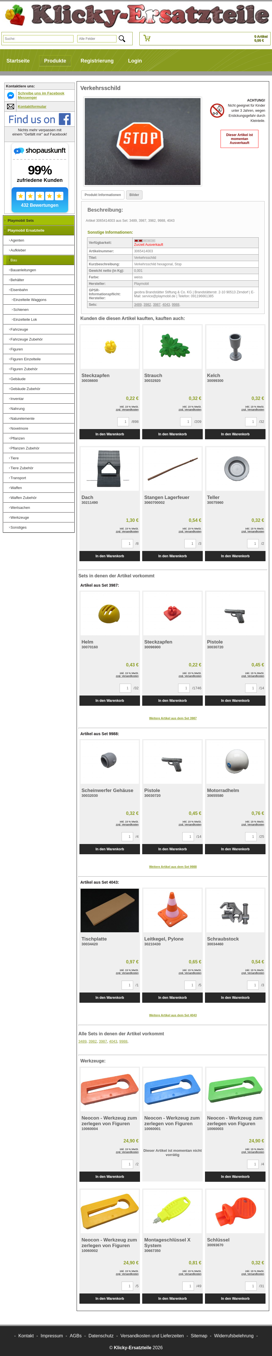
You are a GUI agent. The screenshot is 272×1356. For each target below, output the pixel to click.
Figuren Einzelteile (25, 359)
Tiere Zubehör (21, 468)
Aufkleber (18, 250)
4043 (166, 305)
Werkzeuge (19, 517)
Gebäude (18, 379)
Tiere (14, 458)
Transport (18, 478)
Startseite (18, 61)
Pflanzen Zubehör (25, 448)
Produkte (55, 61)
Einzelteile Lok (25, 319)
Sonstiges (18, 527)
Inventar (17, 399)
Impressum (52, 1335)
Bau (13, 260)
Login (135, 61)
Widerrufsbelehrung (234, 1335)
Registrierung (97, 61)
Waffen (16, 488)
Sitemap (199, 1335)
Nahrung (17, 408)
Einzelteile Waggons (29, 300)
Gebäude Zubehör (25, 389)
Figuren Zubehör (24, 369)
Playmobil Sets (21, 220)
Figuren (16, 349)
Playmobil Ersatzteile (26, 230)
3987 (157, 305)
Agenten (17, 240)
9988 (176, 305)
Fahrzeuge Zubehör (26, 339)
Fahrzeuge (19, 329)
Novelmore (19, 428)
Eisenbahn (19, 290)
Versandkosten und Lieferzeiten (152, 1335)
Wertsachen (20, 507)
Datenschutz (101, 1335)
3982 (147, 305)
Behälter (17, 280)
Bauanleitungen (23, 270)
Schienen (21, 309)
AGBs (76, 1335)
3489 (138, 305)
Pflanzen (17, 438)
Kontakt (26, 1335)
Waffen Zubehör (23, 498)
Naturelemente (22, 418)
